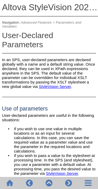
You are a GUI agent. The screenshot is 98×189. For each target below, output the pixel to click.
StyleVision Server (55, 86)
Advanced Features (36, 22)
